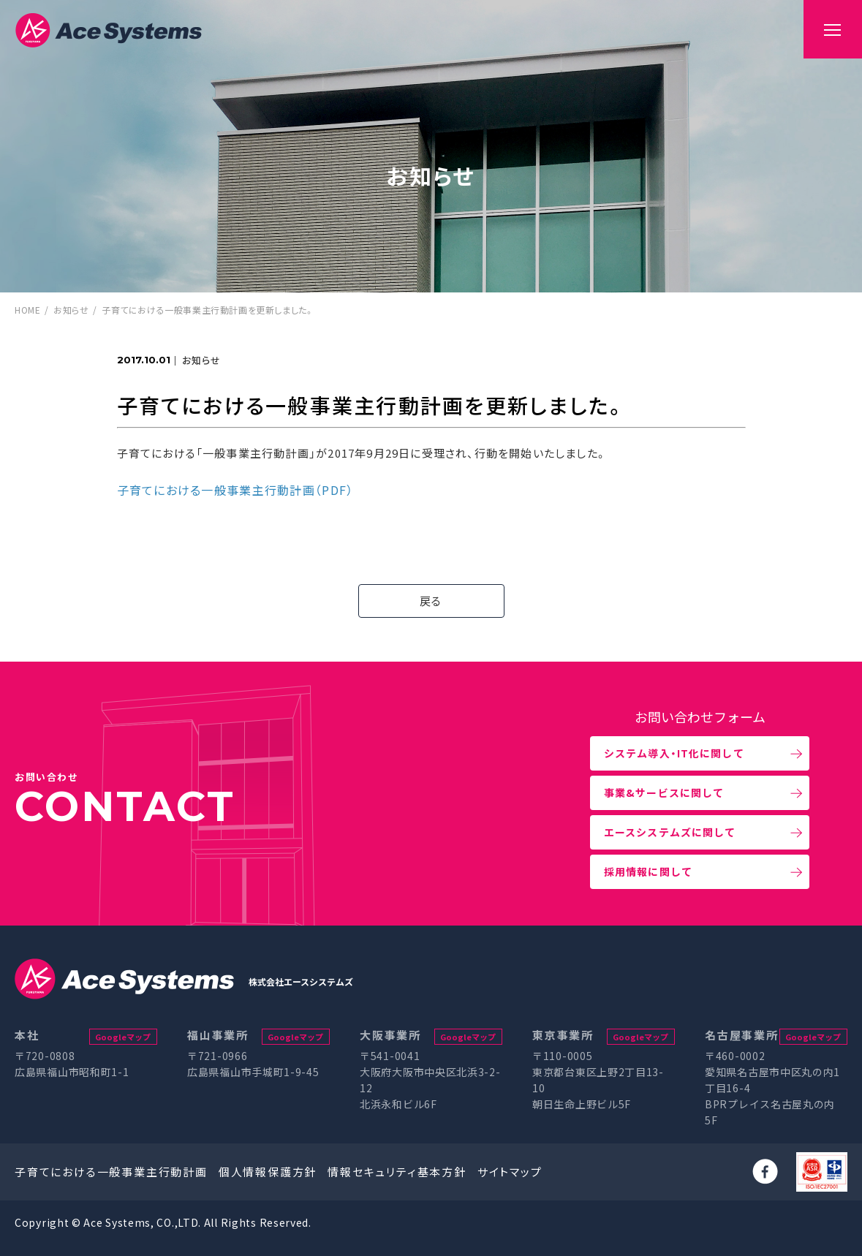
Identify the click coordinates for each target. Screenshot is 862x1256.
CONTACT (125, 806)
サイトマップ (509, 1171)
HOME (27, 309)
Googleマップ (123, 1037)
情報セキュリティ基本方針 (397, 1171)
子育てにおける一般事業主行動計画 (111, 1171)
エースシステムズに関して (670, 832)
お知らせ (70, 309)
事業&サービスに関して (664, 792)
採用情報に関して (648, 871)
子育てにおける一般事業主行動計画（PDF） (235, 490)
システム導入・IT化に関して (674, 753)
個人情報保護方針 (268, 1171)
